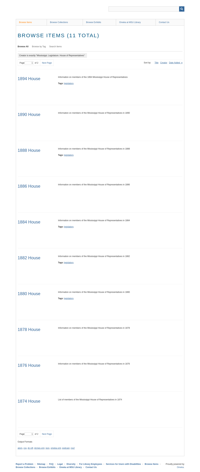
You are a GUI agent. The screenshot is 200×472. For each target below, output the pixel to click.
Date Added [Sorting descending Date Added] (175, 62)
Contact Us (164, 22)
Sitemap (41, 464)
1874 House (29, 401)
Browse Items (25, 22)
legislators (69, 83)
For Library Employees (90, 464)
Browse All (23, 46)
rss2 (73, 448)
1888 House (29, 150)
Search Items (55, 46)
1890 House (29, 114)
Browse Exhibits (93, 22)
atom (20, 448)
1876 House (29, 365)
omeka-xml (56, 448)
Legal (60, 464)
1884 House (29, 222)
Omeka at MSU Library (130, 22)
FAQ (51, 464)
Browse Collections (59, 22)
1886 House (29, 186)
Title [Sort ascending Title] (156, 62)
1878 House (29, 329)
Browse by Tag (39, 46)
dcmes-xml (39, 448)
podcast (66, 448)
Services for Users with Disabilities (123, 464)
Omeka (180, 467)
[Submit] (181, 9)
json (48, 448)
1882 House (29, 257)
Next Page (47, 63)
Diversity (71, 464)
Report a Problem (24, 464)
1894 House (29, 78)
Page (26, 63)
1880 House (29, 293)
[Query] (146, 9)
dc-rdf (30, 448)
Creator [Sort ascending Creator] (163, 62)
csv (25, 448)
